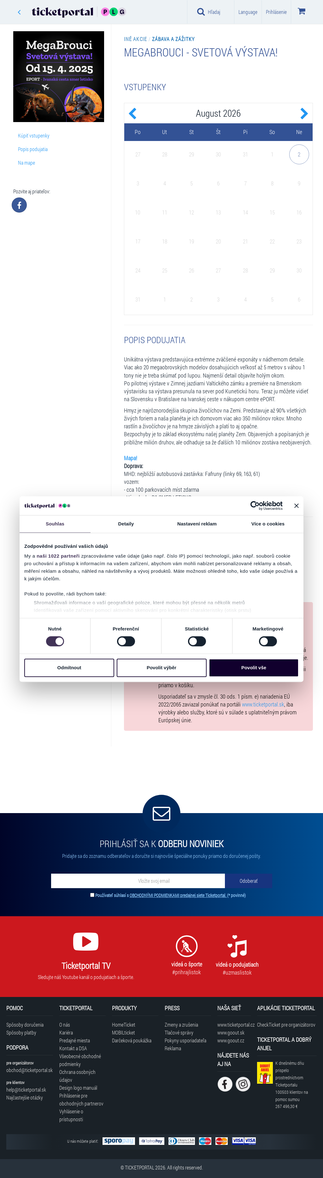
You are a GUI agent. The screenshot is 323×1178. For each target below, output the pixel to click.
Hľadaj (208, 12)
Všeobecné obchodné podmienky (80, 1060)
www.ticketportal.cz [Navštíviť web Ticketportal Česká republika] (233, 1024)
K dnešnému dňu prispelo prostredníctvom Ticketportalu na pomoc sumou (291, 1084)
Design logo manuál (78, 1087)
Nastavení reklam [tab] (197, 523)
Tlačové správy (179, 1032)
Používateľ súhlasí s (170, 895)
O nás (64, 1024)
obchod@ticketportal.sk (29, 1070)
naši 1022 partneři (58, 556)
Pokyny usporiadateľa (185, 1040)
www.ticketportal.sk (263, 704)
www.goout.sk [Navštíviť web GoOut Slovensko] (230, 1032)
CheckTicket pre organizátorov (286, 1024)
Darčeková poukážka (131, 1040)
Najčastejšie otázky (24, 1097)
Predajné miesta (74, 1040)
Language (247, 12)
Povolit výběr (161, 667)
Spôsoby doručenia (25, 1024)
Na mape (26, 162)
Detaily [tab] (126, 523)
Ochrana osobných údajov (77, 1076)
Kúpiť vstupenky (34, 135)
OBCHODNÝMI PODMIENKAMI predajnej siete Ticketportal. (178, 895)
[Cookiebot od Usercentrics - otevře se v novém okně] (255, 505)
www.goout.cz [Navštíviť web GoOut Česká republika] (230, 1040)
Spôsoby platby (21, 1032)
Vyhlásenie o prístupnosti (71, 1115)
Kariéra (66, 1032)
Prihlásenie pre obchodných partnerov (81, 1099)
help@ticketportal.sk (26, 1089)
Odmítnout (69, 667)
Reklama (173, 1048)
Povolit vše (253, 667)
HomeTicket (123, 1024)
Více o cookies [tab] (268, 523)
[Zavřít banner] (296, 505)
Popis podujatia (33, 149)
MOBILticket (123, 1032)
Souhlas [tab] (55, 523)
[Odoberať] (248, 881)
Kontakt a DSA (73, 1048)
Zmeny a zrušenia (181, 1024)
